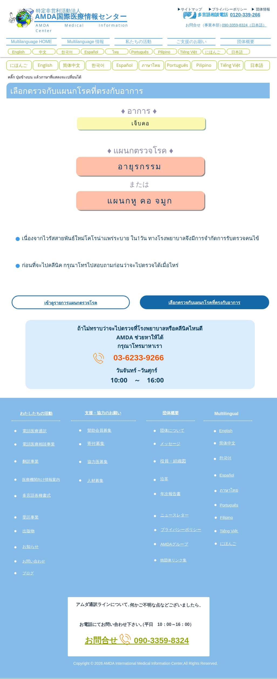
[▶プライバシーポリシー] (228, 9)
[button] (98, 65)
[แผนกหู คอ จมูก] (140, 200)
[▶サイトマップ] (191, 9)
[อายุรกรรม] (140, 166)
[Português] (140, 52)
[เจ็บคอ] (141, 123)
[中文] (42, 52)
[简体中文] (71, 65)
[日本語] (237, 52)
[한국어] (67, 52)
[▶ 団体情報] (262, 9)
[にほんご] (212, 52)
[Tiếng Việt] (188, 52)
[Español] (91, 52)
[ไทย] (115, 52)
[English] (18, 52)
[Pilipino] (164, 52)
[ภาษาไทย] (151, 65)
